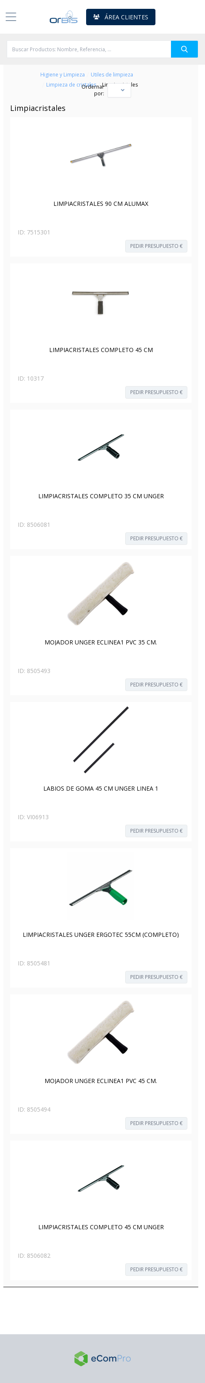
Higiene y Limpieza (62, 74)
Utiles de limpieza (112, 74)
